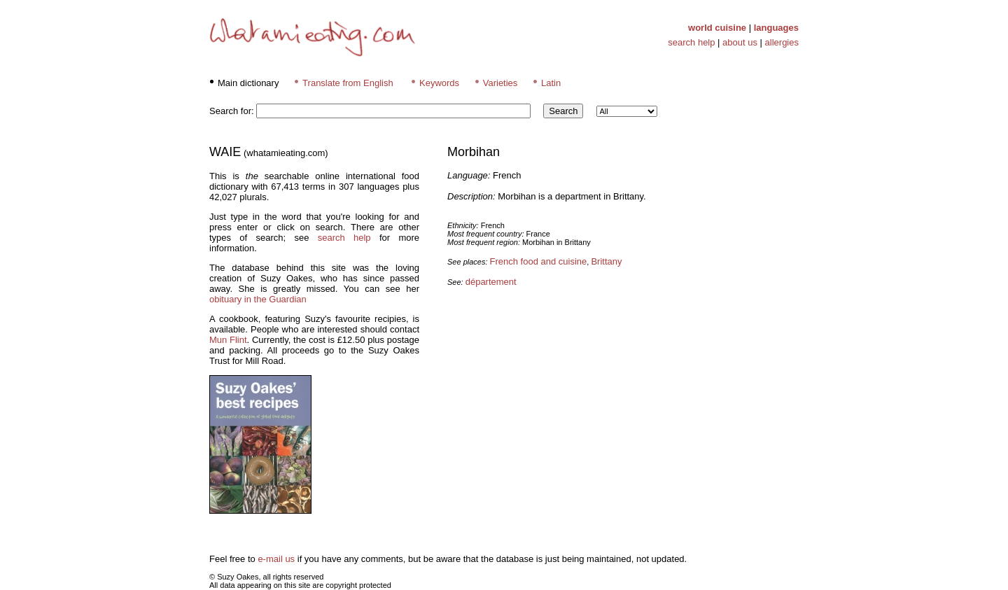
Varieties (500, 83)
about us (739, 42)
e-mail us (276, 559)
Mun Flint (228, 340)
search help (691, 42)
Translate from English (347, 83)
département (491, 281)
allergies (782, 42)
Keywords (439, 83)
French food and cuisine (538, 261)
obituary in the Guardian (258, 299)
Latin (551, 83)
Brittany (606, 261)
